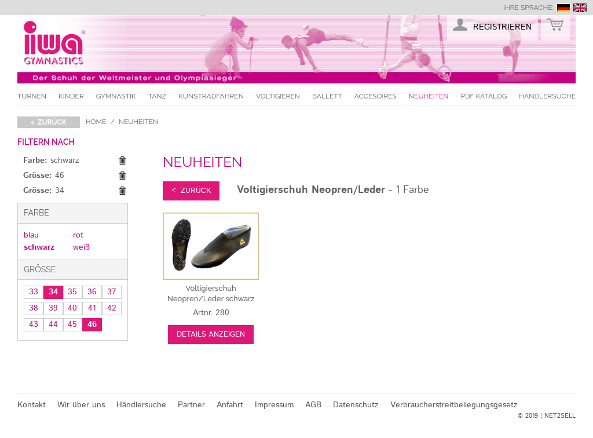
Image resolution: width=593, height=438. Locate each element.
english (580, 7)
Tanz (157, 96)
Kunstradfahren (211, 96)
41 (92, 308)
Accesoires (375, 96)
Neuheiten (429, 96)
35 (72, 292)
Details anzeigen (211, 334)
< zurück (49, 122)
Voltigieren (278, 96)
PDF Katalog (484, 96)
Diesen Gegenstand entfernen (122, 161)
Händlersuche (547, 96)
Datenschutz (356, 405)
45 (72, 324)
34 (53, 292)
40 (72, 308)
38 (33, 308)
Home (96, 122)
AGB (313, 405)
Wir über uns (81, 405)
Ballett (327, 96)
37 (111, 292)
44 (53, 324)
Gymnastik (116, 96)
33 (33, 292)
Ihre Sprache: (528, 7)
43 (33, 324)
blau (31, 235)
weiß (81, 247)
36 (92, 292)
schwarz (39, 247)
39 (53, 308)
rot (78, 235)
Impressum (274, 405)
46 (92, 324)
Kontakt (31, 405)
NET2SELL (560, 416)
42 (111, 308)
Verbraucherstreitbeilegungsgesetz (454, 405)
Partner (191, 405)
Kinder (71, 96)
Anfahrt (230, 405)
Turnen (31, 96)
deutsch (563, 7)
